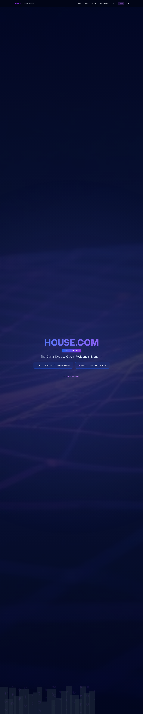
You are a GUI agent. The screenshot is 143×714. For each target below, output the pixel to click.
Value (79, 3)
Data (86, 3)
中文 (114, 3)
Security (94, 3)
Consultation (104, 3)
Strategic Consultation (71, 376)
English (121, 3)
